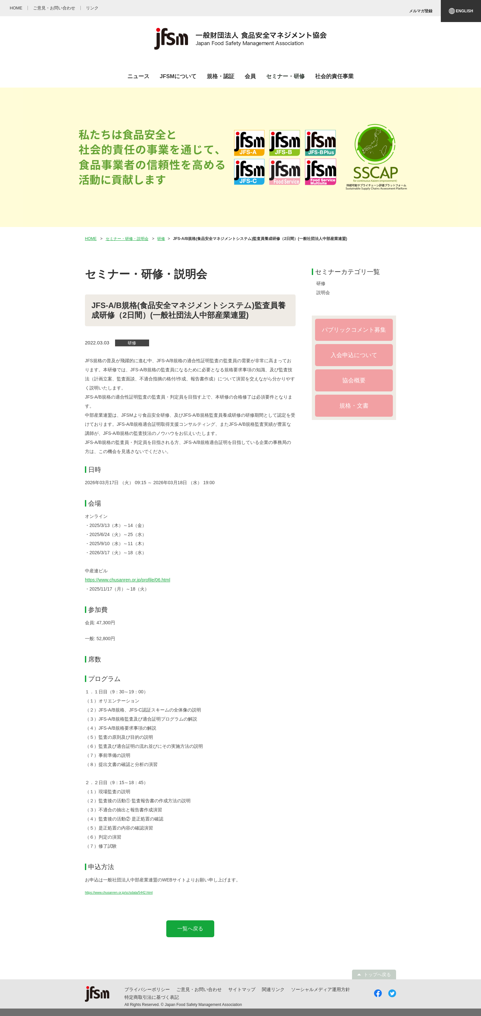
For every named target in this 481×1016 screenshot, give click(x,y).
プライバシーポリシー (147, 989)
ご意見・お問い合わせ (199, 989)
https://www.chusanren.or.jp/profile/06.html (127, 579)
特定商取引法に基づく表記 (151, 997)
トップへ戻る (377, 974)
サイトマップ (241, 989)
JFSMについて (178, 76)
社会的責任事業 (334, 76)
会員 (250, 76)
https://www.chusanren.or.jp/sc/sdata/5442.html (119, 892)
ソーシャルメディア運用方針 (320, 989)
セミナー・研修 (285, 76)
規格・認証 (220, 76)
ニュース (138, 76)
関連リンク (273, 989)
